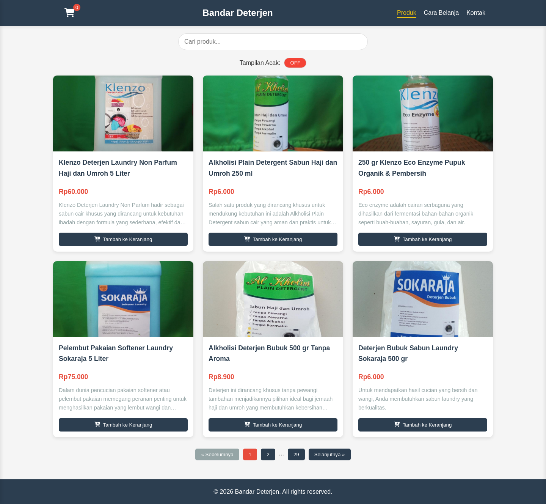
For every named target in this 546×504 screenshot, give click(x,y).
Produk (406, 12)
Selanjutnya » (329, 454)
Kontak (475, 12)
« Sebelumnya (217, 454)
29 (296, 454)
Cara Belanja (441, 12)
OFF (295, 63)
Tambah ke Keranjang (123, 239)
